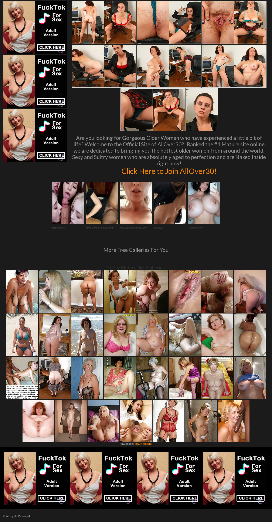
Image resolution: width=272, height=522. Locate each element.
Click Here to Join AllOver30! (169, 170)
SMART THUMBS (143, 444)
